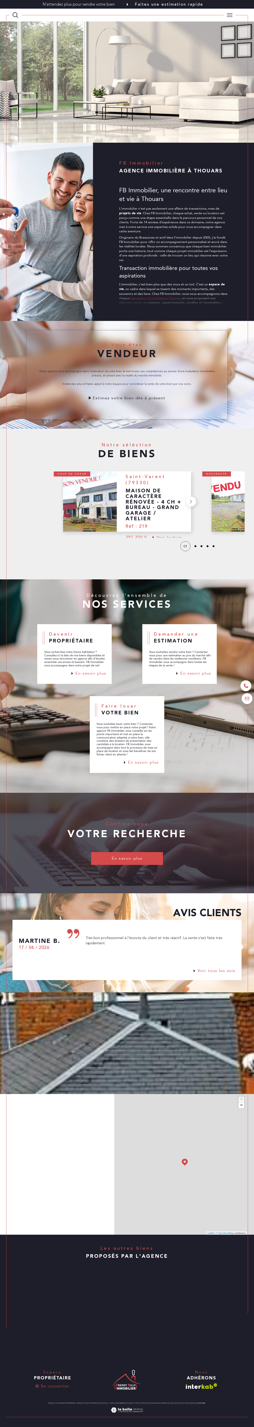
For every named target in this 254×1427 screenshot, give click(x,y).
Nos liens (174, 1403)
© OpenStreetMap (225, 1233)
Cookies (201, 1403)
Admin (164, 1403)
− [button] (241, 1105)
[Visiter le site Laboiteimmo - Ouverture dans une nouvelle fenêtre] (127, 1414)
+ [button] (241, 1099)
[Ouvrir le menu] (229, 15)
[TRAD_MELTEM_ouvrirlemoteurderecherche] (15, 15)
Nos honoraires (118, 1403)
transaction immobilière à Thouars (155, 308)
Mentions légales (150, 1403)
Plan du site (133, 1403)
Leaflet (210, 1233)
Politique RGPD (188, 1403)
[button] (191, 511)
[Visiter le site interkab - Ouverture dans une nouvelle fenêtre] (201, 1386)
